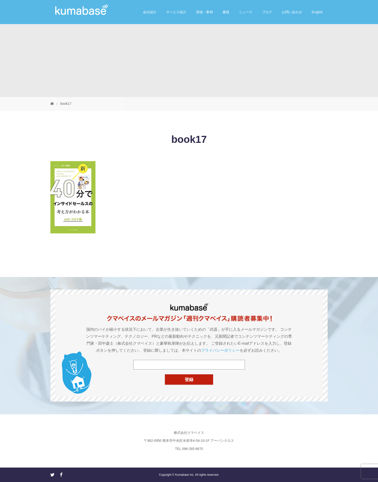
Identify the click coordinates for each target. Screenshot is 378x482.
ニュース (245, 12)
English (317, 12)
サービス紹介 (176, 12)
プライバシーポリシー (220, 350)
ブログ (267, 12)
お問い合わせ (292, 12)
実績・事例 (204, 12)
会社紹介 (149, 12)
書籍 (226, 12)
